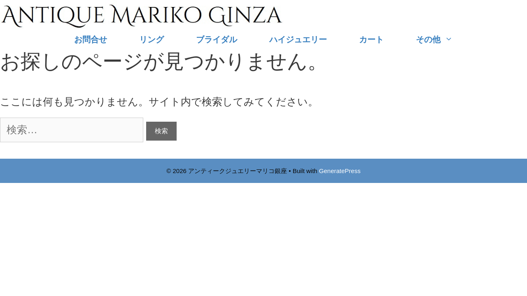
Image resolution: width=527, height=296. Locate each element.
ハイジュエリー (298, 39)
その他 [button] (442, 40)
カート (371, 39)
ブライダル (216, 39)
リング (151, 39)
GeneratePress (340, 170)
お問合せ (90, 39)
